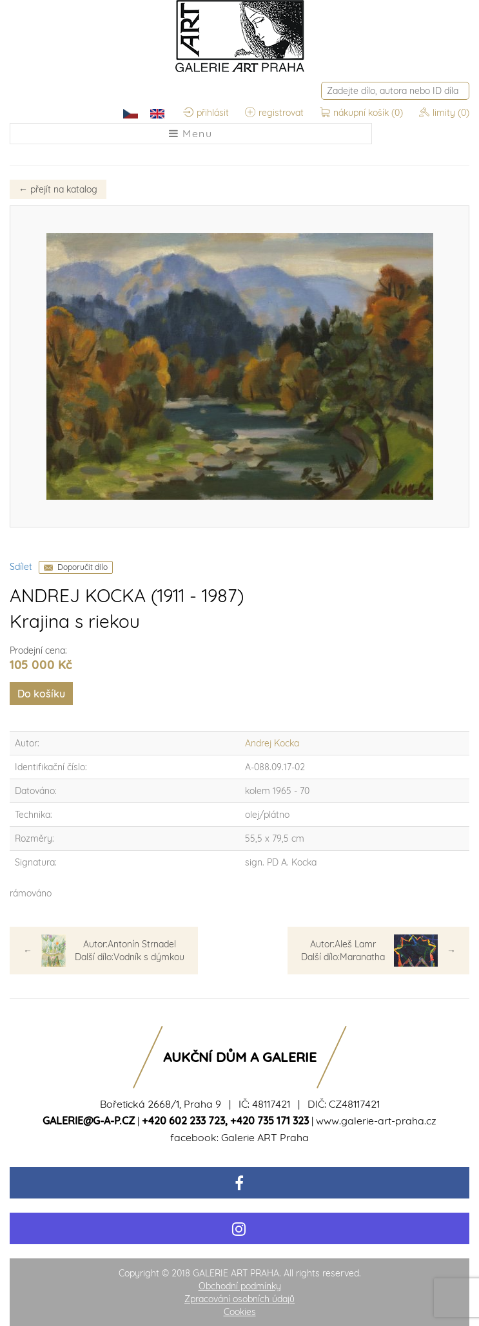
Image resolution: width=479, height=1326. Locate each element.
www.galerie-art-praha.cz (376, 1120)
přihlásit (206, 112)
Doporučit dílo (82, 567)
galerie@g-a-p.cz (89, 1120)
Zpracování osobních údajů (239, 1299)
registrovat (274, 112)
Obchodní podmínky (240, 1286)
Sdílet (21, 567)
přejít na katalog (58, 189)
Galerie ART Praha (265, 1137)
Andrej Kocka (272, 743)
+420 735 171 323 (269, 1120)
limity (444, 112)
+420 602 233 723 (183, 1120)
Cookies (240, 1312)
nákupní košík (363, 112)
